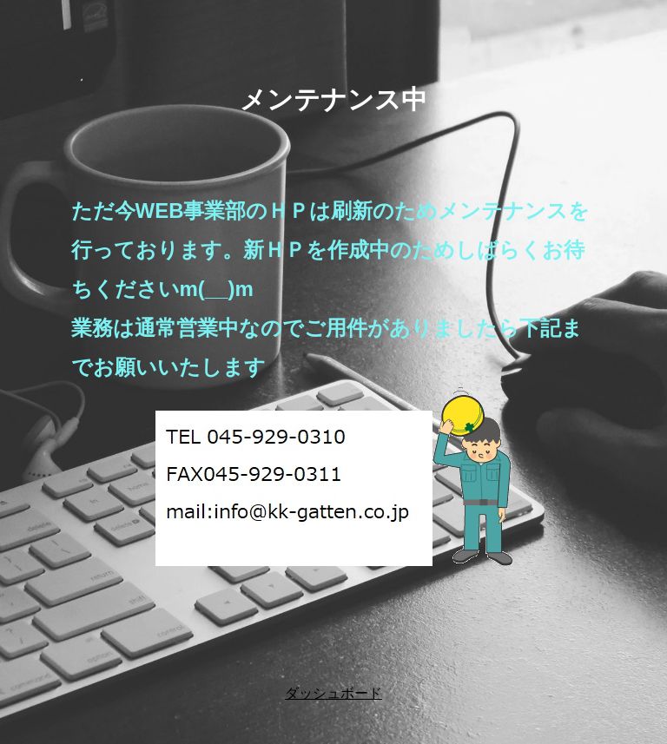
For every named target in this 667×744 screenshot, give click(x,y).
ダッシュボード (333, 693)
